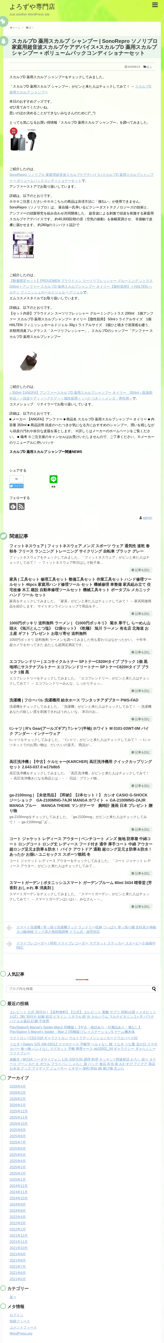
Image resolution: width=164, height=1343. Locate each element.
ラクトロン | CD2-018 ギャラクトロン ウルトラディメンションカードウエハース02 (74, 1038)
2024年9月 (18, 1204)
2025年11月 (19, 1117)
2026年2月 (18, 1099)
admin (147, 518)
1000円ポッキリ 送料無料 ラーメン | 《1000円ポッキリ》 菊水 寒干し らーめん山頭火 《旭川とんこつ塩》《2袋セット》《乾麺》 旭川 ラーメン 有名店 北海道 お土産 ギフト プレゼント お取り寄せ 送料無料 (79, 628)
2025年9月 (18, 1130)
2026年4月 (18, 1086)
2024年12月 (19, 1186)
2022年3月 (18, 1223)
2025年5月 (18, 1155)
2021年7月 (18, 1266)
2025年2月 (18, 1173)
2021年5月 (18, 1279)
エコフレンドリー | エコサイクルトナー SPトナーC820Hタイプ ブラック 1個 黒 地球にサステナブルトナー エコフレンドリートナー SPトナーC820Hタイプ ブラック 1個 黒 (79, 667)
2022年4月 (18, 1217)
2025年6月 (18, 1148)
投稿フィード (20, 1321)
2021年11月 (19, 1242)
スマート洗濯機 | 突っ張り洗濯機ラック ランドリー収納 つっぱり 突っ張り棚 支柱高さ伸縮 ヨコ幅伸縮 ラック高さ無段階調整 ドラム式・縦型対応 (81, 929)
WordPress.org (21, 1333)
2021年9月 (18, 1254)
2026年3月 (18, 1092)
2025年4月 (18, 1161)
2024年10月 (19, 1198)
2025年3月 (18, 1167)
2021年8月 (18, 1260)
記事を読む (142, 570)
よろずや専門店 (32, 6)
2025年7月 (18, 1142)
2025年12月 (19, 1111)
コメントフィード (23, 1327)
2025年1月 (18, 1179)
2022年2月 (18, 1229)
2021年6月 (18, 1273)
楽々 (149, 66)
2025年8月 (18, 1136)
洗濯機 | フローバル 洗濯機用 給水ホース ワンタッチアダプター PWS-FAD (73, 700)
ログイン (16, 1315)
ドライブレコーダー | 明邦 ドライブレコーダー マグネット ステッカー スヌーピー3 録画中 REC (81, 944)
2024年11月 (19, 1192)
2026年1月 (18, 1105)
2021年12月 (19, 1235)
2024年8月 (18, 1211)
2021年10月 (19, 1248)
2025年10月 (19, 1124)
